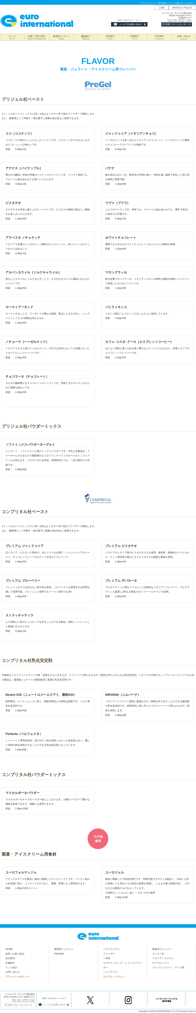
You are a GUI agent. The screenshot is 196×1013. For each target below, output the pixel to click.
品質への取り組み (15, 953)
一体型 (106, 958)
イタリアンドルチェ (163, 958)
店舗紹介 (10, 962)
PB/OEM (59, 953)
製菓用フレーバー (161, 949)
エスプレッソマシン (114, 976)
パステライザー (111, 949)
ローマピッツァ (160, 962)
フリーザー (109, 953)
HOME (9, 949)
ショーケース (110, 972)
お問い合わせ (12, 972)
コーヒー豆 (158, 953)
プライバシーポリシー (17, 976)
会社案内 (10, 958)
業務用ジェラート (63, 949)
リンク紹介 (11, 967)
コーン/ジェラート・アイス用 (168, 967)
